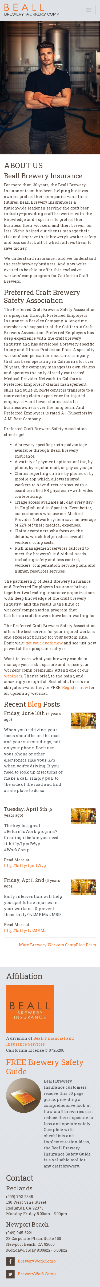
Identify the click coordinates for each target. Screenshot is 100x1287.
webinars (13, 676)
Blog (34, 704)
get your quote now (44, 642)
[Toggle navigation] (89, 10)
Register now (75, 687)
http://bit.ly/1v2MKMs (25, 930)
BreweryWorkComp (31, 1261)
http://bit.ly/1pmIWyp (25, 865)
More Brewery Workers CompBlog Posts (57, 944)
